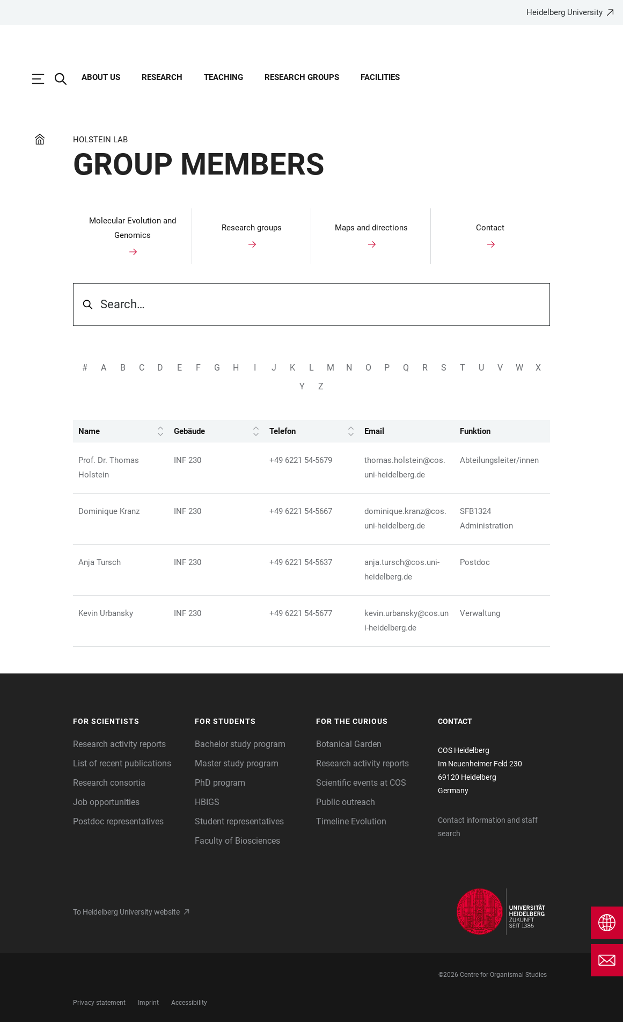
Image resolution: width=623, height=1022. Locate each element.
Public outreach (345, 802)
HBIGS (207, 802)
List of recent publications (122, 763)
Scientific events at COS (361, 783)
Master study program (236, 763)
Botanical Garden (349, 744)
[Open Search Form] (66, 79)
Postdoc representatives (118, 821)
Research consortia (109, 783)
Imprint (148, 1002)
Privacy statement (99, 1002)
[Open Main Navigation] (43, 79)
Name (120, 431)
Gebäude (216, 431)
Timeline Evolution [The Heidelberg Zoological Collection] (351, 821)
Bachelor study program (240, 744)
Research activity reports (119, 744)
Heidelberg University (564, 12)
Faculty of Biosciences (237, 841)
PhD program (220, 783)
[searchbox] (311, 304)
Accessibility (189, 1002)
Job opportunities (106, 802)
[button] (128, 721)
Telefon (311, 431)
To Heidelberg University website (126, 912)
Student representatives (239, 821)
